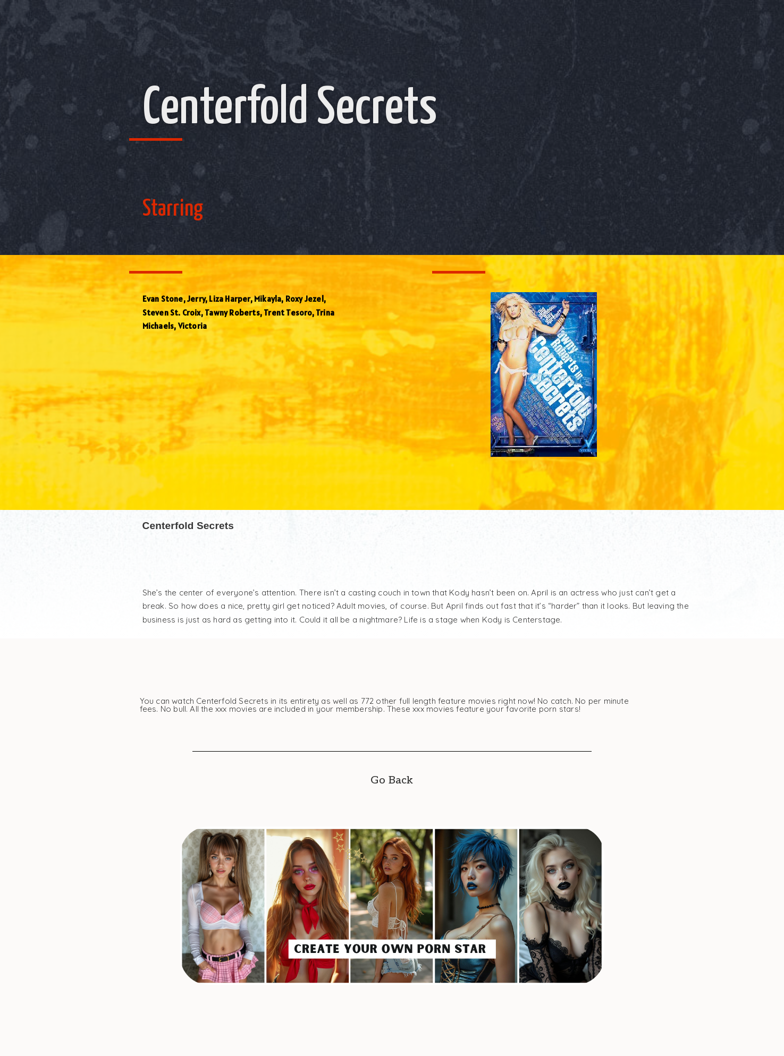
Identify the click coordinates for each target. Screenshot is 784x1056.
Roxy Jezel (304, 299)
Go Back (391, 780)
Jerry (196, 299)
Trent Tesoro (287, 313)
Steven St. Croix (171, 313)
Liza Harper (229, 299)
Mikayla (267, 299)
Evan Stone (162, 299)
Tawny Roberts (232, 313)
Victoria (192, 326)
